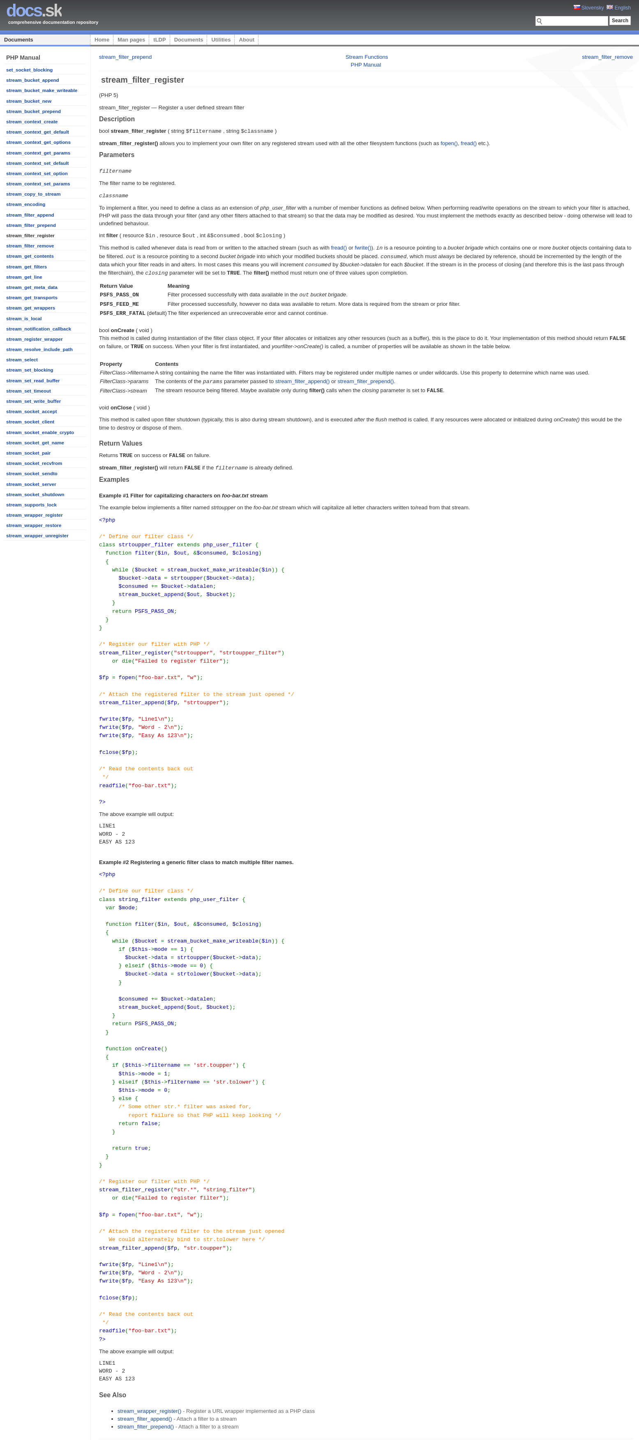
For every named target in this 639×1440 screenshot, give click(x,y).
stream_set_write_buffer (33, 401)
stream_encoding (25, 204)
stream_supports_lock (31, 504)
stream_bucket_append (32, 80)
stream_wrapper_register (34, 515)
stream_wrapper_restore (33, 525)
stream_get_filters (26, 266)
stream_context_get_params (38, 152)
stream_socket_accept (31, 411)
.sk (34, 10)
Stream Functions (367, 57)
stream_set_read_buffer (33, 380)
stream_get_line (24, 277)
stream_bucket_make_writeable (41, 90)
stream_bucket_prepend (33, 111)
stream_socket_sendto (32, 473)
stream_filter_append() (302, 376)
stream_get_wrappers (30, 307)
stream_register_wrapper (34, 339)
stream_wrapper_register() (149, 1366)
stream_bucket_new (28, 101)
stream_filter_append (30, 215)
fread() (469, 143)
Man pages (131, 40)
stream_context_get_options (38, 142)
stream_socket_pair (28, 453)
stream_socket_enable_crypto (40, 432)
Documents (18, 40)
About (246, 40)
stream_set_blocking (29, 370)
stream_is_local (24, 318)
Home (102, 40)
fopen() (449, 143)
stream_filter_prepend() (365, 376)
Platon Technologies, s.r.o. (173, 1429)
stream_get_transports (32, 297)
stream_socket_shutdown (35, 494)
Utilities (221, 40)
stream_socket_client (30, 421)
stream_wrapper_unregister (37, 535)
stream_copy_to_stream (33, 194)
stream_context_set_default (37, 163)
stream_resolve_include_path (39, 349)
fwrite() (363, 246)
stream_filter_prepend (31, 225)
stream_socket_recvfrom (34, 463)
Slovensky (589, 8)
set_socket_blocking (29, 69)
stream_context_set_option (37, 173)
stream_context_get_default (37, 131)
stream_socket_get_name (35, 442)
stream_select (22, 359)
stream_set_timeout (28, 390)
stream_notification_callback (38, 328)
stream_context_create (32, 121)
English (619, 8)
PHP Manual (366, 65)
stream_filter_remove (30, 245)
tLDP (159, 40)
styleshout (620, 1429)
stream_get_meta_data (32, 287)
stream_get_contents (30, 256)
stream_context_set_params (38, 183)
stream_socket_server (31, 484)
